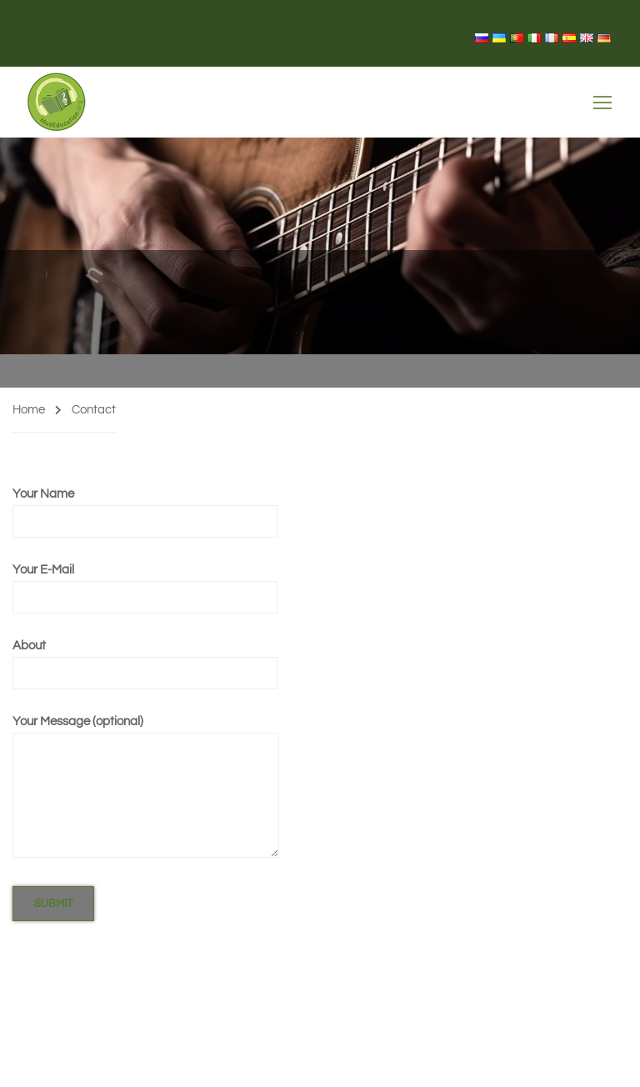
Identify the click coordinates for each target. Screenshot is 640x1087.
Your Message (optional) (145, 787)
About (145, 659)
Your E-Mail (145, 583)
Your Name (145, 507)
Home (28, 409)
